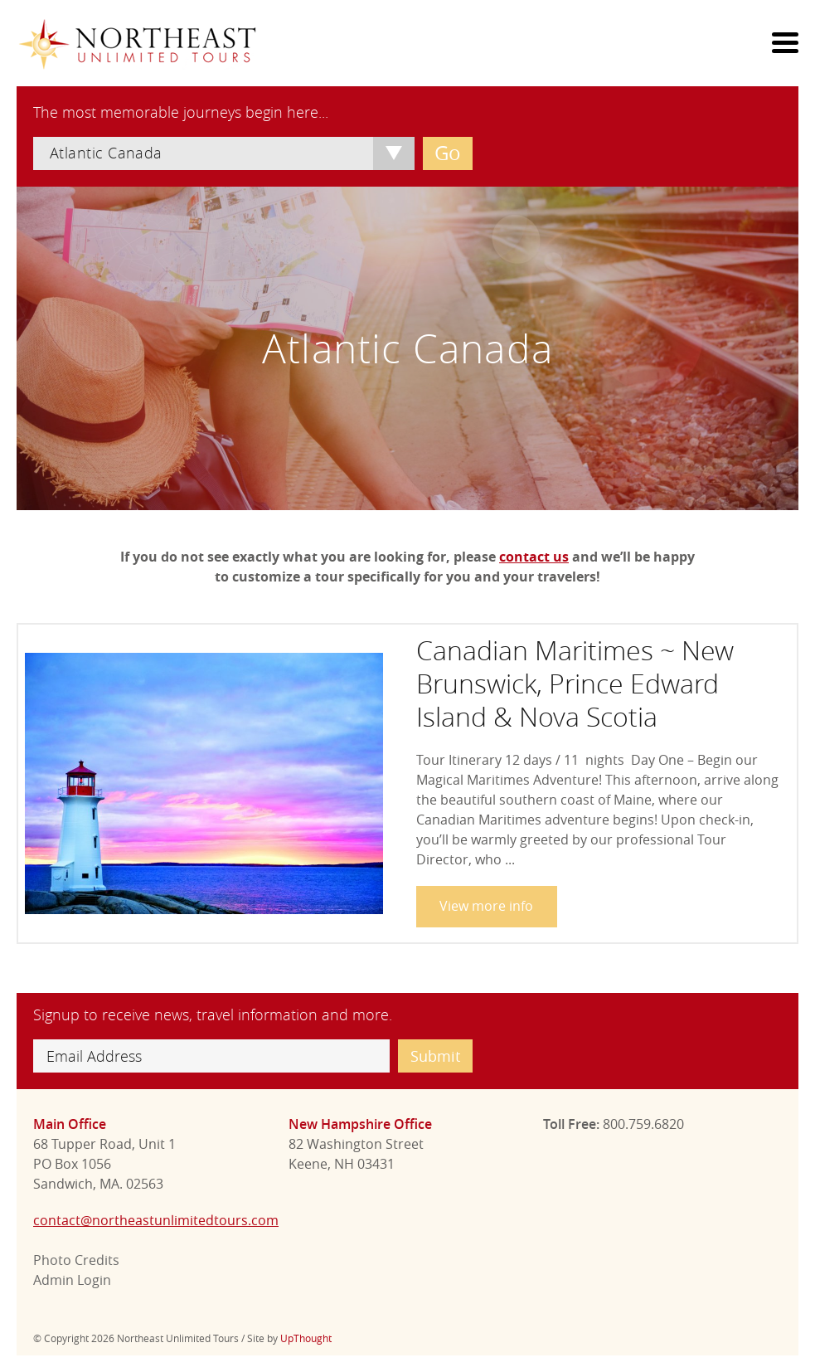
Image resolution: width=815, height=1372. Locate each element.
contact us (534, 556)
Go (447, 152)
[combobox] (224, 153)
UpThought (306, 1338)
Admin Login (72, 1280)
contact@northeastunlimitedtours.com (156, 1220)
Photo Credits (76, 1260)
